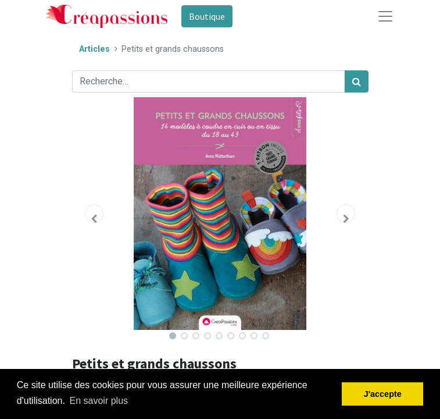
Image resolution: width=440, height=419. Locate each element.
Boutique (207, 16)
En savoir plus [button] (99, 401)
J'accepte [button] (383, 394)
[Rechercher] (357, 81)
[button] (94, 213)
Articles (94, 49)
